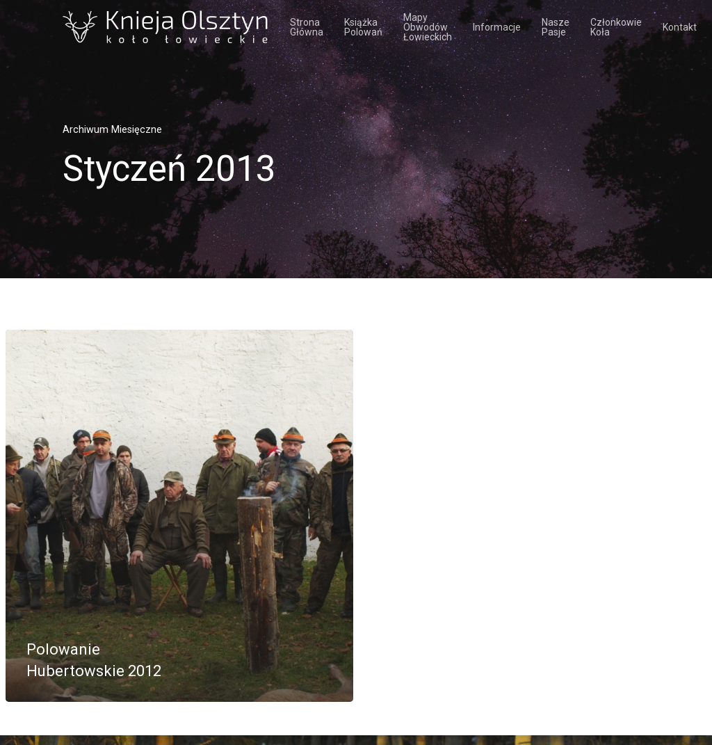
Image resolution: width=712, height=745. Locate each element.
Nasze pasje (555, 27)
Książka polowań (363, 27)
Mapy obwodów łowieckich (427, 27)
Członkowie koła (616, 27)
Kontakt (680, 27)
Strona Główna (306, 27)
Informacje (497, 27)
